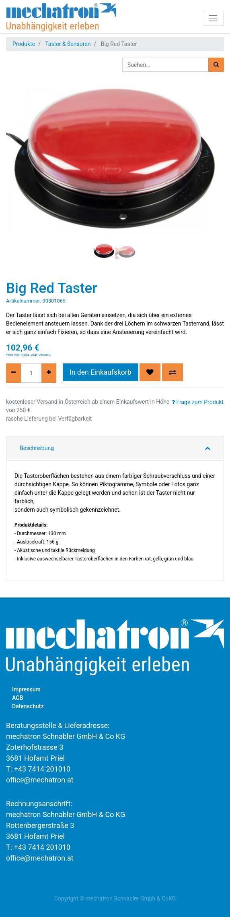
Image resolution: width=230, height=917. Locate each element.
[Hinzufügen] (48, 373)
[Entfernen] (13, 373)
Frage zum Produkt (198, 402)
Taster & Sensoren (67, 44)
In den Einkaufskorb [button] (100, 372)
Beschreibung (37, 448)
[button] (22, 152)
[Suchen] (216, 65)
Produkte (23, 44)
